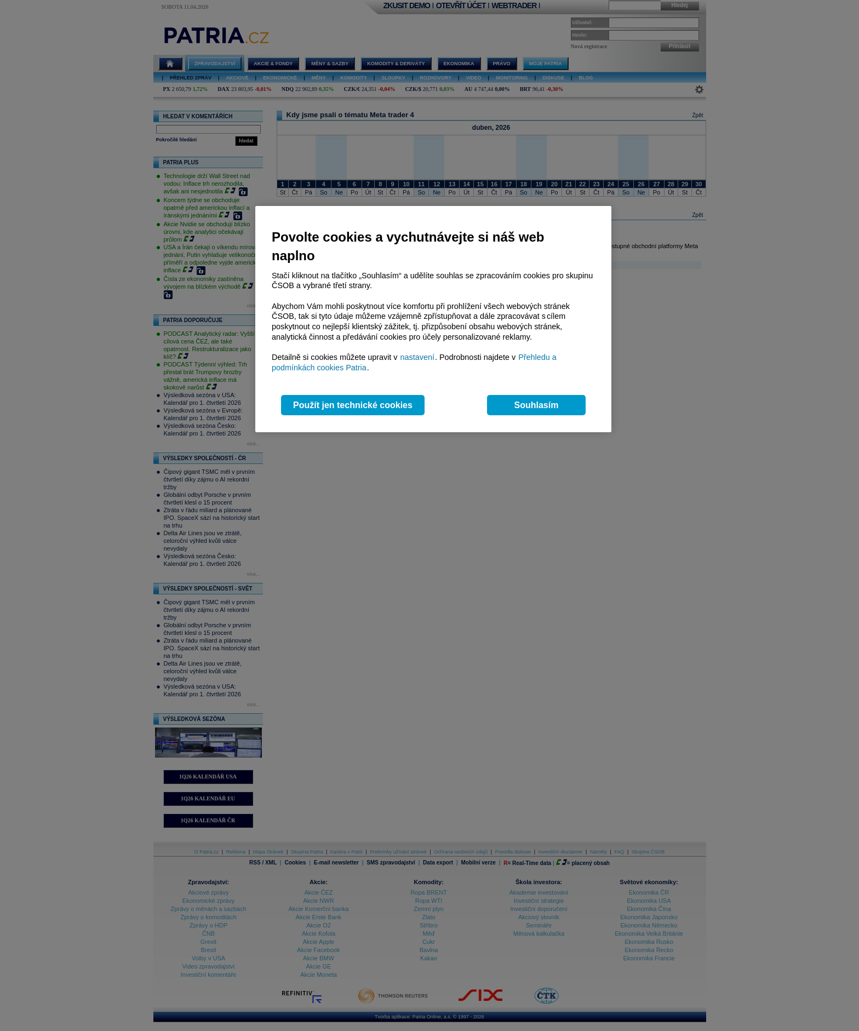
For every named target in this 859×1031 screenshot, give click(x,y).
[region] (433, 319)
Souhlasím (536, 405)
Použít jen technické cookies (353, 405)
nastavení (417, 357)
